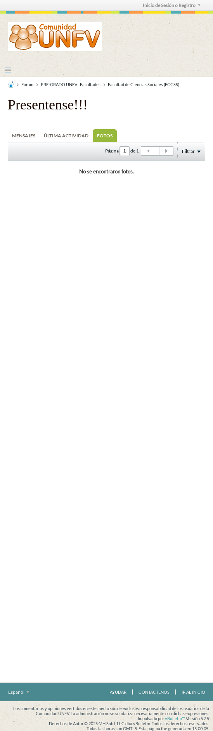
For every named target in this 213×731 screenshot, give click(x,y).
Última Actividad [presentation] (66, 136)
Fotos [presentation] (105, 136)
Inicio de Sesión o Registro (172, 5)
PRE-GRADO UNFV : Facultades (70, 84)
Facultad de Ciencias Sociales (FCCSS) (143, 84)
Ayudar (118, 692)
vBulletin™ (175, 718)
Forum (27, 84)
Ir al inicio (193, 692)
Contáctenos (154, 692)
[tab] (24, 135)
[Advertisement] (107, 310)
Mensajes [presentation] (23, 136)
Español (18, 692)
